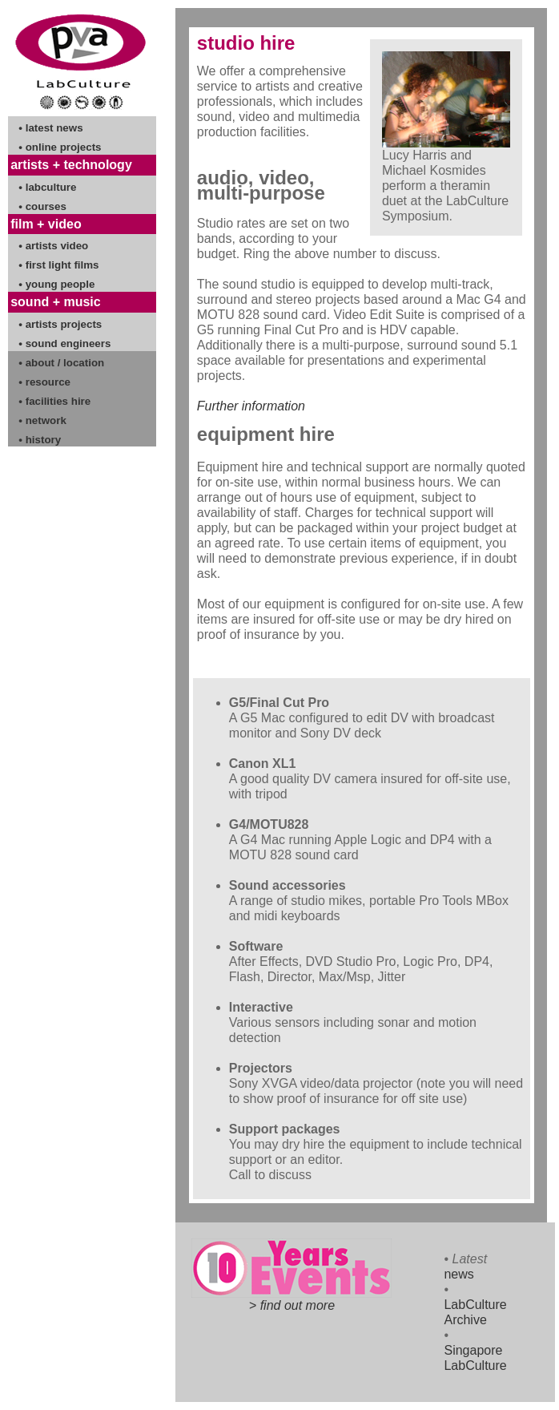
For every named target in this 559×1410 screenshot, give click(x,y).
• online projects (59, 147)
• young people (56, 284)
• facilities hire (54, 401)
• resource (44, 382)
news (458, 1274)
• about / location (61, 363)
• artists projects (60, 324)
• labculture (47, 187)
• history (39, 440)
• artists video (53, 246)
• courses (42, 206)
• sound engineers (64, 343)
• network (42, 420)
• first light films (58, 265)
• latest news (50, 128)
